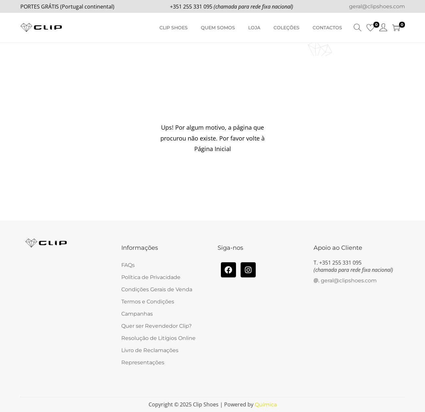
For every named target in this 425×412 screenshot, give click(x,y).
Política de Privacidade (150, 277)
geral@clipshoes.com (377, 6)
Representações (142, 362)
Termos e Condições (147, 301)
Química (266, 404)
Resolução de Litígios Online (158, 338)
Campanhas (137, 314)
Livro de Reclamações (149, 350)
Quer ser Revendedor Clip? (156, 326)
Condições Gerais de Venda (156, 289)
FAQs (128, 265)
